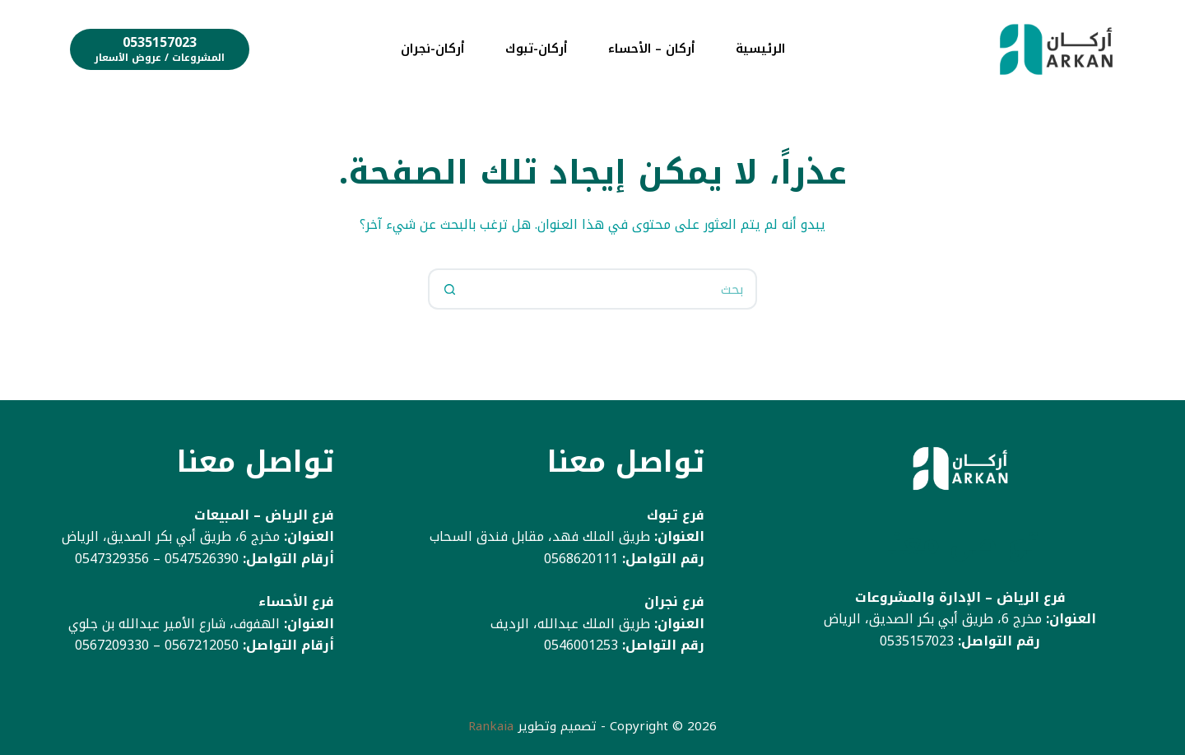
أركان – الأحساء (651, 48)
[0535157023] (159, 49)
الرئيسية (760, 48)
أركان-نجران (432, 48)
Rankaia (491, 726)
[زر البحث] (448, 289)
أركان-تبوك (536, 48)
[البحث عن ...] (613, 289)
